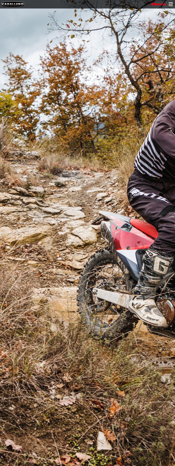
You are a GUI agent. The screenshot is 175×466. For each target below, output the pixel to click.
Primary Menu (170, 4)
